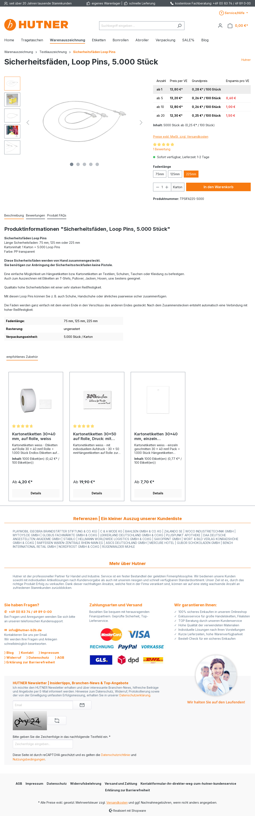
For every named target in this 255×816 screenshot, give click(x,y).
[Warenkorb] (238, 26)
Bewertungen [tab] (35, 215)
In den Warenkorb (218, 187)
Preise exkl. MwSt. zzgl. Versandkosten (180, 136)
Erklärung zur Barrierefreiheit (127, 790)
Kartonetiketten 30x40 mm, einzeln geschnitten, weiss (156, 436)
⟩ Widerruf (12, 657)
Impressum (34, 783)
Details (36, 493)
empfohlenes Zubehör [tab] (22, 357)
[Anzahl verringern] (157, 187)
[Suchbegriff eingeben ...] (137, 25)
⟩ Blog (9, 653)
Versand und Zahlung (121, 783)
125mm (175, 174)
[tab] (14, 215)
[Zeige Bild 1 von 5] (71, 164)
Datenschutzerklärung (134, 695)
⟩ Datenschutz (37, 657)
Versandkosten (117, 802)
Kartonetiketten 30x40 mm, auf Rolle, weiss (33, 436)
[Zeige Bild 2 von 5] (78, 164)
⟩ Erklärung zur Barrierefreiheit (29, 662)
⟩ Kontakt (26, 653)
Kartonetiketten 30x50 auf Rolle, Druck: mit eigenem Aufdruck (94, 436)
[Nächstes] (141, 122)
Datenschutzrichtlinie (115, 755)
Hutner (246, 60)
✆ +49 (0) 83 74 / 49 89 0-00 (28, 612)
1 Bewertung (161, 149)
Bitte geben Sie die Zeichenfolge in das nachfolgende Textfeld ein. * (61, 737)
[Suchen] (179, 25)
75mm (159, 174)
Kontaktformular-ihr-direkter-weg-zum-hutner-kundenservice (188, 783)
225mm (191, 174)
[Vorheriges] (28, 122)
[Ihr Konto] (220, 26)
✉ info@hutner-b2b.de (23, 630)
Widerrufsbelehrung (85, 783)
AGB (19, 783)
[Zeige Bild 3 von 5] (84, 164)
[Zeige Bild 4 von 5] (91, 164)
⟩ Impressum (49, 653)
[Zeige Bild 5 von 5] (97, 164)
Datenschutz (57, 783)
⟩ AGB (59, 657)
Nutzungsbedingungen (29, 759)
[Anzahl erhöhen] (166, 187)
